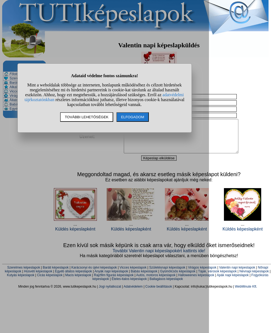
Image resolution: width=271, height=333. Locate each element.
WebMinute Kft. (246, 293)
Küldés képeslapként (243, 235)
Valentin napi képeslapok (237, 274)
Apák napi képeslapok (233, 282)
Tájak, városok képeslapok (217, 278)
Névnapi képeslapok (254, 278)
